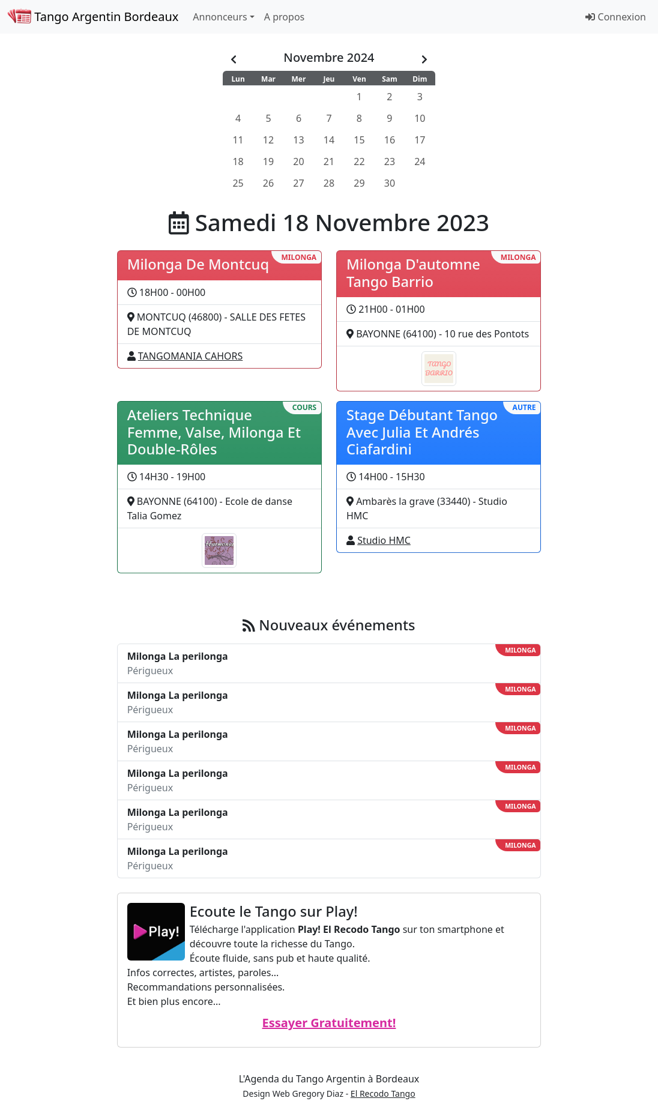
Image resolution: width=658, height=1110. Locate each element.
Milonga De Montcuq (198, 264)
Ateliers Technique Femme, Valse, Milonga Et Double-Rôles (214, 432)
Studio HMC (384, 540)
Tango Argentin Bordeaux (92, 16)
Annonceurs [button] (220, 16)
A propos (284, 16)
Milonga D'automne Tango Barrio (413, 273)
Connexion (615, 16)
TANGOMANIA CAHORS (190, 356)
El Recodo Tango (383, 1093)
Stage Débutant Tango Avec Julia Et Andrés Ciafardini (422, 432)
